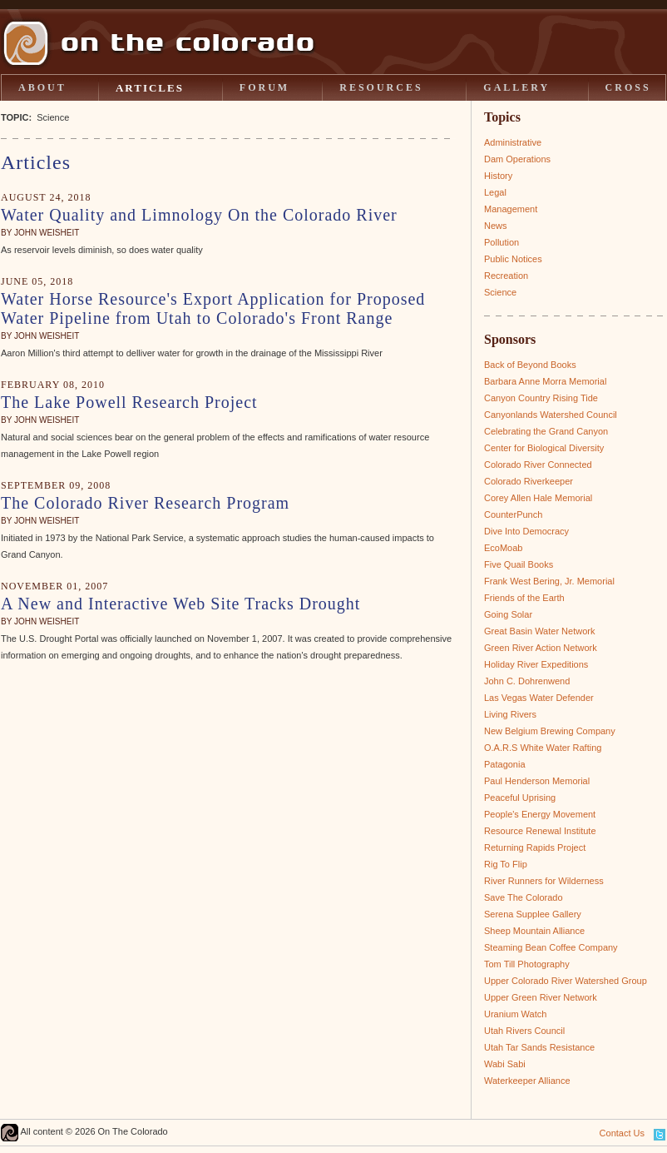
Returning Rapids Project (534, 847)
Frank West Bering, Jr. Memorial (549, 581)
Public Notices (513, 259)
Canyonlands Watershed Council (550, 415)
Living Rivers (510, 714)
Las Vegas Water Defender (539, 698)
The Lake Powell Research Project (129, 402)
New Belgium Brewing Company (549, 731)
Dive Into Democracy (526, 531)
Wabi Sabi (505, 1064)
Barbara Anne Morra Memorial (545, 381)
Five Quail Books (518, 564)
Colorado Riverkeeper (528, 481)
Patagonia (505, 764)
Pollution (501, 242)
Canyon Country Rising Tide (541, 398)
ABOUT (42, 87)
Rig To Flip (505, 864)
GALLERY (516, 87)
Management (510, 209)
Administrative (512, 142)
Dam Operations (517, 159)
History (498, 176)
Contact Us (622, 1133)
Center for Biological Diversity (544, 448)
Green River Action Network (540, 648)
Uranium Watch (515, 1014)
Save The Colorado (523, 897)
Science (500, 292)
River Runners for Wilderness (544, 881)
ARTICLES (150, 88)
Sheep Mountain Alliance (534, 931)
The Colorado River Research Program (145, 503)
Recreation (506, 276)
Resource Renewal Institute (540, 831)
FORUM (264, 87)
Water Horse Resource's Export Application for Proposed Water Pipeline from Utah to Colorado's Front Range (213, 308)
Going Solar (508, 614)
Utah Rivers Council (524, 1031)
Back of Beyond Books (530, 365)
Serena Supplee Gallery (532, 914)
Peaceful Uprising (520, 798)
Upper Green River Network (540, 997)
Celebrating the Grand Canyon (546, 431)
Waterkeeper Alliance (527, 1081)
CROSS (628, 87)
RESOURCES (380, 87)
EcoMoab (503, 548)
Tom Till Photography (527, 964)
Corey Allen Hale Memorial (538, 498)
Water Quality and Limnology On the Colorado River (199, 215)
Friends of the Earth (524, 598)
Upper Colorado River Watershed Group (565, 981)
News (495, 226)
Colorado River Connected (538, 465)
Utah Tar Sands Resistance (539, 1047)
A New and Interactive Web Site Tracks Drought (180, 603)
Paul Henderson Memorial (537, 781)
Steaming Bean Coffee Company (551, 947)
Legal (495, 192)
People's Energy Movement (539, 814)
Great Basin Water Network (539, 631)
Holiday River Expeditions (536, 664)
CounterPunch (513, 514)
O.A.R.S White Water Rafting (542, 748)
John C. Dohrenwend (527, 681)
